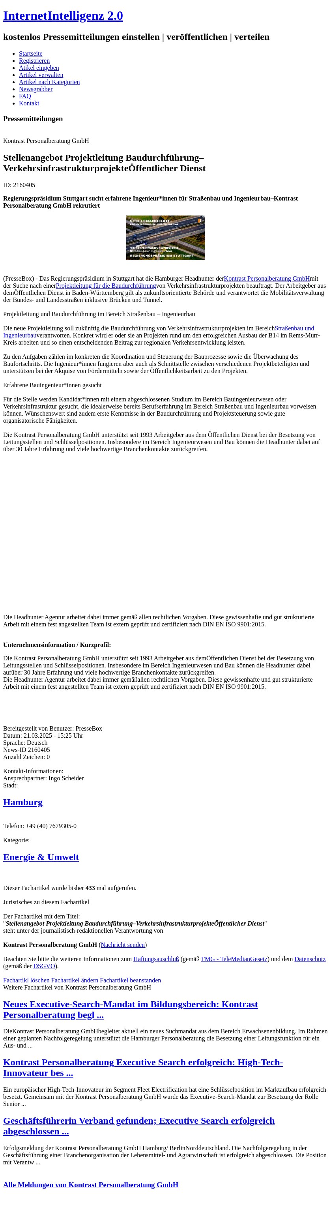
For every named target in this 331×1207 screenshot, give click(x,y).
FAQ (25, 96)
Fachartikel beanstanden (130, 980)
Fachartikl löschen (27, 980)
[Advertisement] (121, 532)
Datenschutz (310, 959)
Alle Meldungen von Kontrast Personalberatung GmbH (90, 1185)
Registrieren (34, 60)
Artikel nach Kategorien (49, 82)
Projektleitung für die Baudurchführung (106, 285)
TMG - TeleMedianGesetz (234, 959)
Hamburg (23, 802)
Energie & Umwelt (41, 857)
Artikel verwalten (41, 74)
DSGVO (44, 966)
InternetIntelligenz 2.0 (63, 15)
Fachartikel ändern (75, 980)
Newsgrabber (35, 89)
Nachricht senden (123, 944)
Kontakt (29, 103)
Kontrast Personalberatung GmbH (267, 278)
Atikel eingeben (39, 67)
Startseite (31, 53)
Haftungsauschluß (156, 959)
